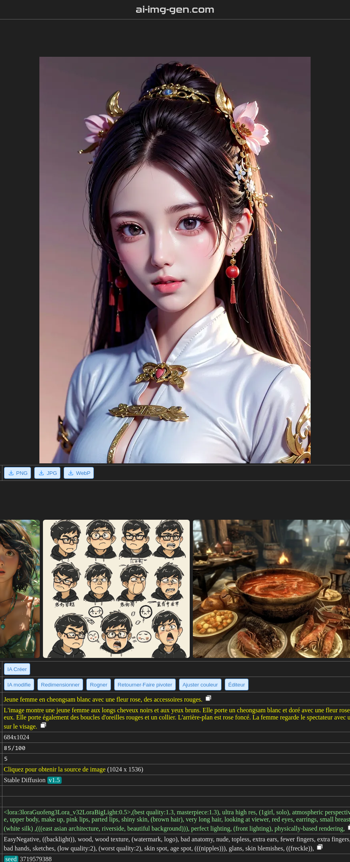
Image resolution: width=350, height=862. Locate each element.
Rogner (98, 685)
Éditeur (236, 685)
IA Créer (17, 669)
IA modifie (19, 685)
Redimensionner (60, 685)
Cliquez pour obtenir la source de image (55, 769)
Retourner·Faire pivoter (145, 685)
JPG (47, 472)
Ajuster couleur (200, 685)
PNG (18, 472)
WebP (78, 472)
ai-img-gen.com (175, 9)
